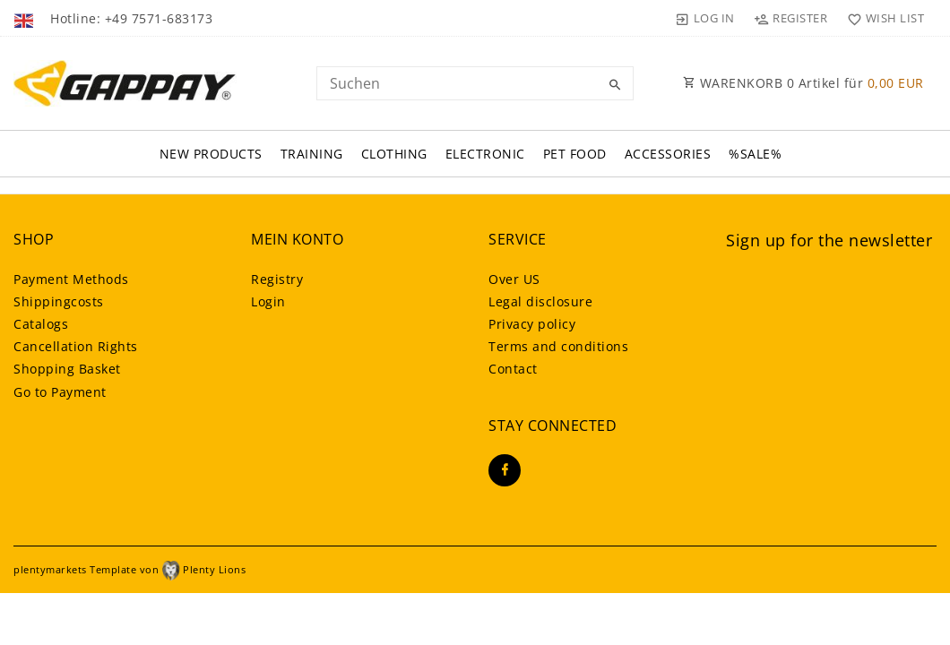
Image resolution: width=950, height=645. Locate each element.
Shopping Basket (67, 368)
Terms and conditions (558, 346)
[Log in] (705, 18)
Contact (513, 368)
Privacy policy (531, 323)
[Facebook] (504, 470)
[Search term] (474, 83)
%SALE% (755, 153)
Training (312, 153)
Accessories (668, 153)
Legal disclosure (540, 301)
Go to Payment (60, 391)
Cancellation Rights (75, 346)
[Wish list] (881, 18)
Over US (514, 279)
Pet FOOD (575, 153)
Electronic (485, 153)
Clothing (394, 153)
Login (268, 301)
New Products (211, 153)
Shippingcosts (58, 301)
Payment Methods (71, 279)
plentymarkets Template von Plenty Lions (129, 569)
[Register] (791, 18)
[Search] (616, 85)
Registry (277, 279)
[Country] (25, 18)
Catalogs (40, 323)
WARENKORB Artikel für (803, 82)
